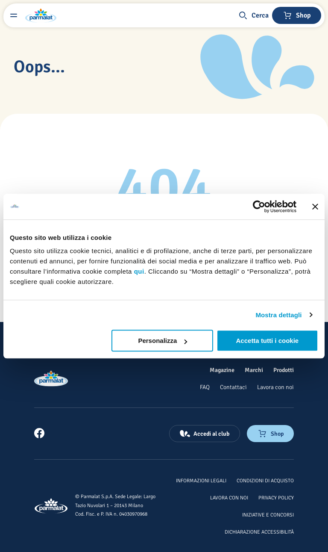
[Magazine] (222, 370)
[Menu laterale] (13, 15)
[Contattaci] (233, 387)
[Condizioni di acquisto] (265, 480)
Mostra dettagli (278, 315)
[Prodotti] (283, 370)
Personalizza (162, 340)
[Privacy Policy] (276, 497)
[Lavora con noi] (275, 387)
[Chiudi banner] (315, 207)
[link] (39, 433)
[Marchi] (254, 370)
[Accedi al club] (204, 433)
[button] (253, 15)
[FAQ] (205, 387)
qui (139, 271)
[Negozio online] (296, 15)
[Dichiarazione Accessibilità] (259, 531)
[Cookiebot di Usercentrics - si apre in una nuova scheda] (259, 206)
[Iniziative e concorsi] (268, 514)
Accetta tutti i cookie (267, 340)
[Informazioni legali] (201, 480)
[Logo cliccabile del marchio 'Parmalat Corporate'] (41, 15)
